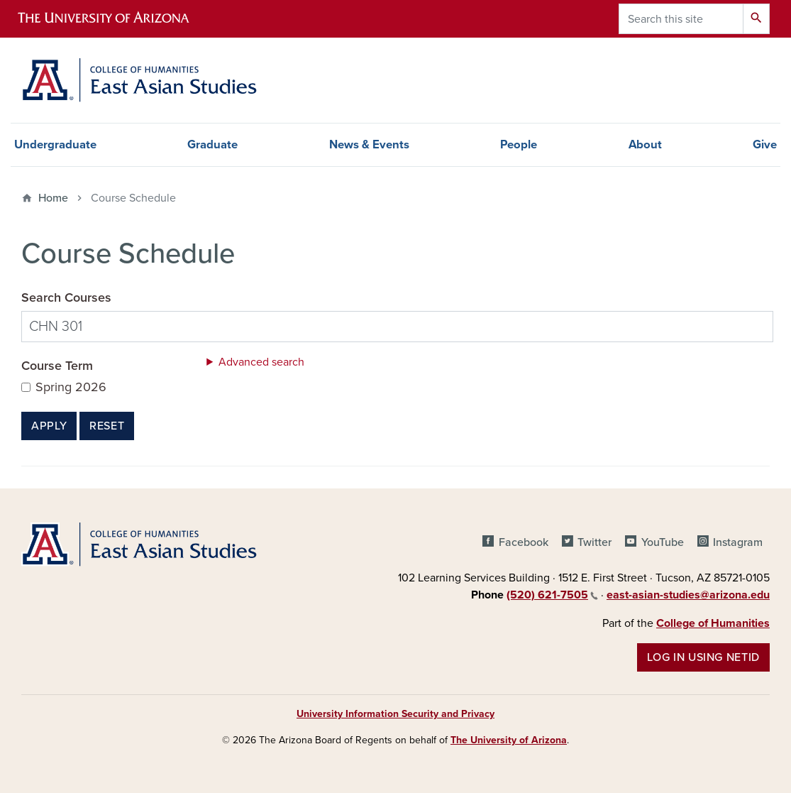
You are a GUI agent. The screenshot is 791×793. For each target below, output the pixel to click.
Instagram (738, 542)
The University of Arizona (508, 740)
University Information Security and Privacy (395, 714)
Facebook (523, 542)
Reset (106, 426)
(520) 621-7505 (552, 595)
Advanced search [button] (261, 362)
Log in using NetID (703, 657)
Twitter (594, 542)
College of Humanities (713, 623)
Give (765, 145)
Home (53, 198)
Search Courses (66, 297)
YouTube (662, 542)
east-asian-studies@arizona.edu (688, 595)
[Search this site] (681, 19)
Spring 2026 (70, 387)
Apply (49, 426)
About (645, 145)
